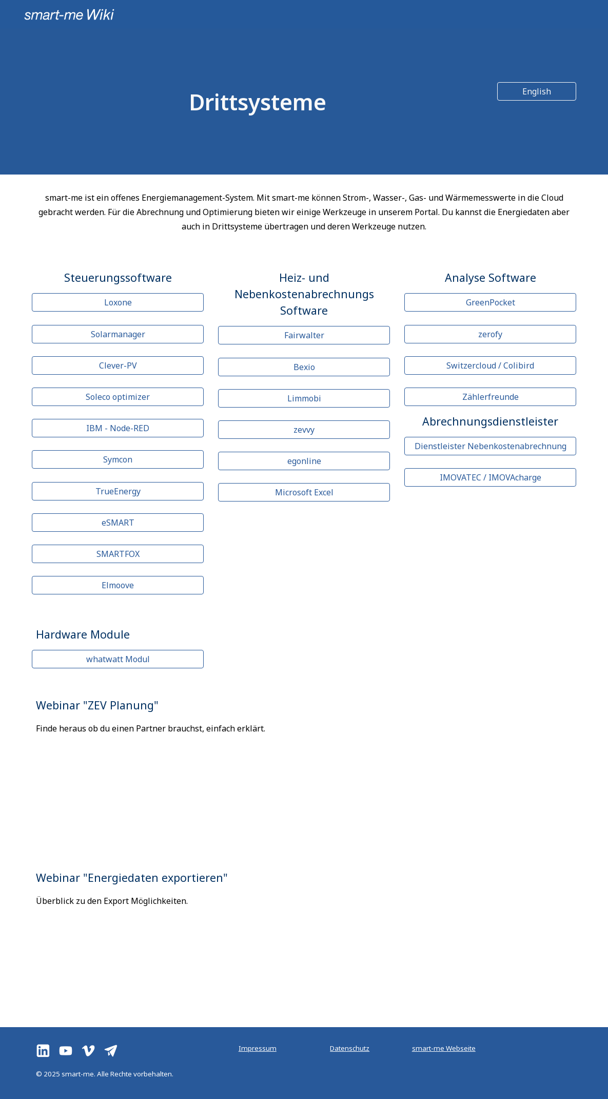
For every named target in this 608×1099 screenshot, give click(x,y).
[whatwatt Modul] (118, 659)
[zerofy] (490, 334)
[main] (257, 101)
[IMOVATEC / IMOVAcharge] (490, 477)
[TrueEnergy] (118, 491)
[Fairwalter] (304, 335)
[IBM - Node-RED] (118, 428)
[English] (537, 91)
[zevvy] (304, 430)
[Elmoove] (118, 585)
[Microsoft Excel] (304, 492)
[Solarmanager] (118, 334)
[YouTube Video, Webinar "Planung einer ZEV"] (443, 767)
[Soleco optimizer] (118, 397)
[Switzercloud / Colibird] (490, 365)
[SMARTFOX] (118, 554)
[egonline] (304, 461)
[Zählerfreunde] (490, 397)
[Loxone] (118, 302)
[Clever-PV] (118, 365)
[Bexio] (304, 367)
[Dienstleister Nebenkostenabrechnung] (490, 446)
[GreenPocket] (490, 302)
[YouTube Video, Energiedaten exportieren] (443, 940)
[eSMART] (118, 522)
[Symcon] (118, 459)
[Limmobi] (304, 398)
